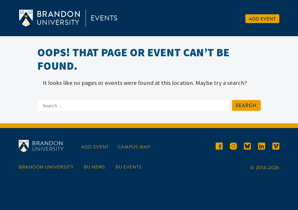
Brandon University (46, 167)
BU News (94, 167)
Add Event (262, 18)
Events (104, 18)
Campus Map (134, 147)
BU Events (128, 167)
